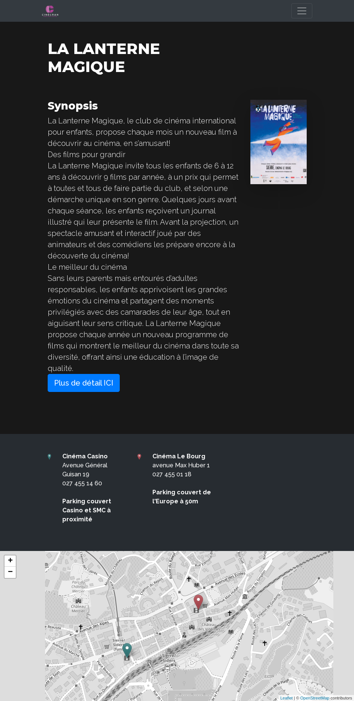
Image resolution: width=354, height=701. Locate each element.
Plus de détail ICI (83, 382)
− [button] (10, 572)
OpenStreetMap (315, 698)
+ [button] (10, 561)
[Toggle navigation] (301, 10)
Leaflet (286, 698)
